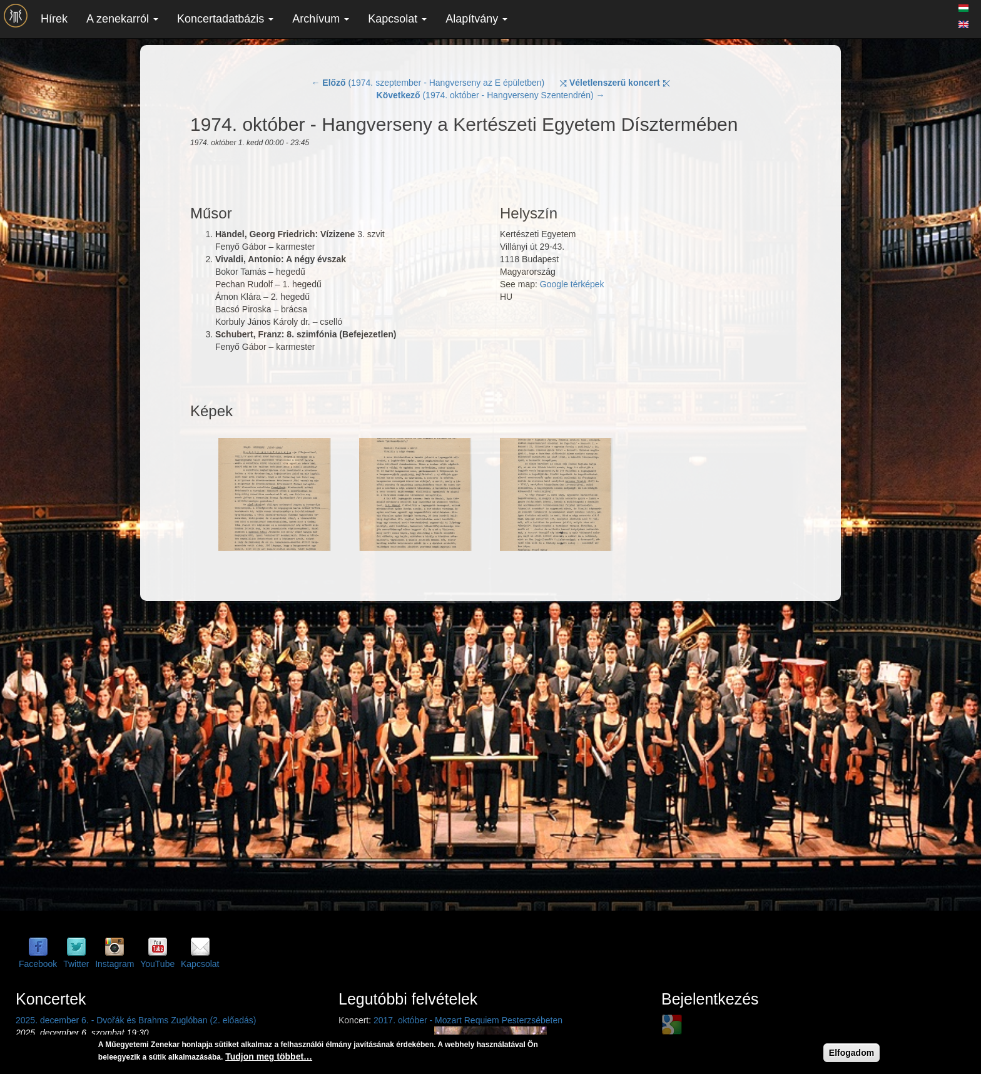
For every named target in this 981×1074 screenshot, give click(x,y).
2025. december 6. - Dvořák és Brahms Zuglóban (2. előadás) (136, 1020)
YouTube (157, 964)
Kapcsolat (397, 19)
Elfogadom (851, 1053)
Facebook (38, 964)
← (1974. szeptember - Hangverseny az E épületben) (427, 83)
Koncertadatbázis (225, 19)
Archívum (320, 19)
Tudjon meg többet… (268, 1056)
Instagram (114, 964)
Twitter (76, 964)
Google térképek (572, 284)
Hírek (54, 19)
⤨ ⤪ (614, 83)
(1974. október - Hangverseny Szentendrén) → (491, 95)
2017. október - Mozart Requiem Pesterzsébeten (468, 1020)
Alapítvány (476, 19)
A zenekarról (122, 19)
